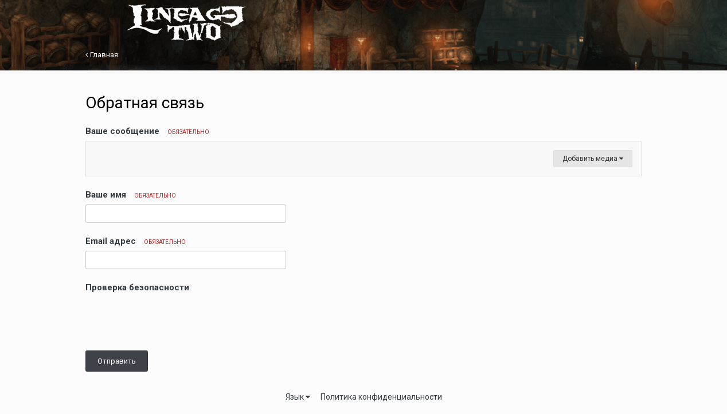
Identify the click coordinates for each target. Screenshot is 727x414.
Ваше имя (130, 195)
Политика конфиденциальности (381, 396)
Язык (298, 396)
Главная (101, 54)
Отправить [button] (116, 361)
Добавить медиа (592, 159)
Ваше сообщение (147, 131)
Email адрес (135, 241)
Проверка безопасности (137, 287)
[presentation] (172, 319)
